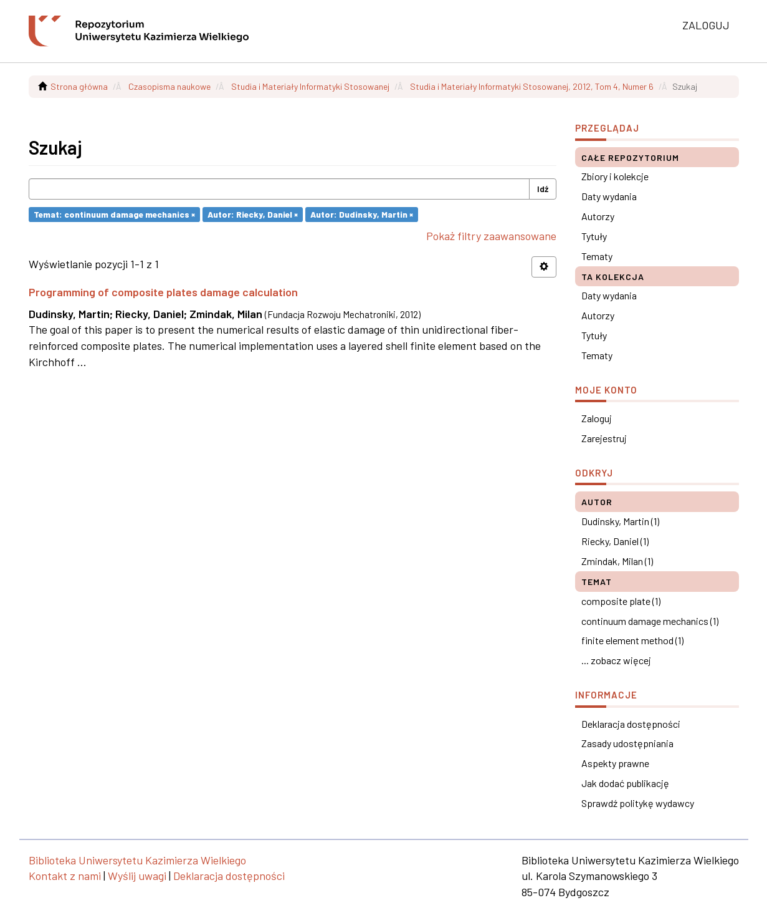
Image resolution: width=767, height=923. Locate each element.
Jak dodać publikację (625, 783)
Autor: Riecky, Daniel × (252, 214)
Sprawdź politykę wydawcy (637, 803)
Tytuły (594, 236)
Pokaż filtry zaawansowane (491, 236)
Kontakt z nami (65, 875)
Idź (542, 188)
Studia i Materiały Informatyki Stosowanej (310, 86)
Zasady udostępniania (627, 743)
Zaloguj (596, 418)
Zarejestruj (604, 438)
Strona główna (79, 86)
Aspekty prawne (615, 763)
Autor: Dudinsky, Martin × (361, 214)
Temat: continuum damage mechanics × (114, 214)
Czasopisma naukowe (169, 86)
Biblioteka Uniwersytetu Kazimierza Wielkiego (137, 860)
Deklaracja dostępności (630, 724)
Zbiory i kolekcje (615, 176)
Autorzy (597, 216)
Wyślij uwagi (137, 875)
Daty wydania (609, 196)
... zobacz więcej (616, 660)
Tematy (596, 256)
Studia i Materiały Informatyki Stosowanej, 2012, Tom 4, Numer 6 (532, 86)
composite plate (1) (620, 601)
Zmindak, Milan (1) (617, 561)
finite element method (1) (632, 640)
